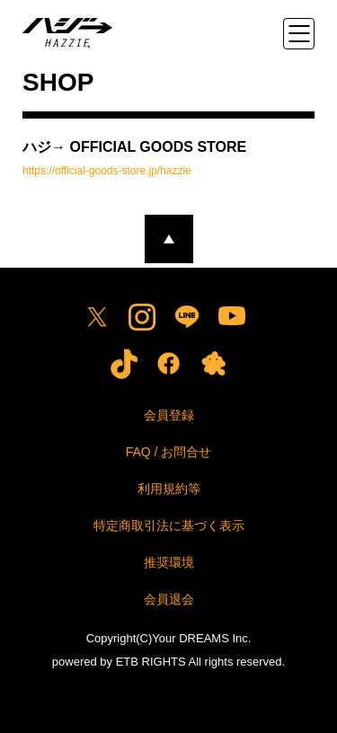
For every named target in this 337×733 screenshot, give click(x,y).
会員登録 (169, 415)
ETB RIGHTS (151, 661)
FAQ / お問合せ (169, 452)
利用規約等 (168, 488)
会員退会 (169, 599)
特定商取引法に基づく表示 (168, 525)
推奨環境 (169, 562)
